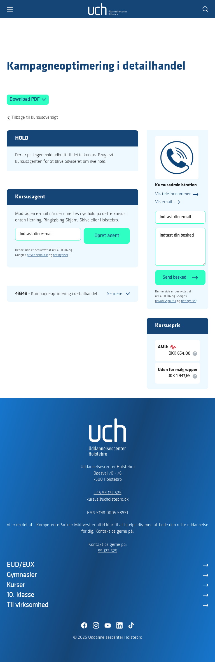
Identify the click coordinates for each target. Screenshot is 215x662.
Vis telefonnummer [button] (173, 194)
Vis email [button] (163, 202)
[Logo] (39, 48)
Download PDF (25, 99)
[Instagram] (95, 625)
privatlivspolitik (37, 255)
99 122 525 (107, 551)
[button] (47, 9)
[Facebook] (84, 625)
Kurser (16, 585)
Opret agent (106, 236)
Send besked (174, 277)
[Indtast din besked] (180, 247)
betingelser (60, 255)
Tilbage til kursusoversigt (34, 117)
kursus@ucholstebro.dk (108, 499)
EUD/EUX (20, 565)
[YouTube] (107, 625)
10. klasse (20, 595)
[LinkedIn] (119, 625)
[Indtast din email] (180, 217)
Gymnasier (22, 575)
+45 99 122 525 (107, 493)
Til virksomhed (27, 605)
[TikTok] (131, 625)
